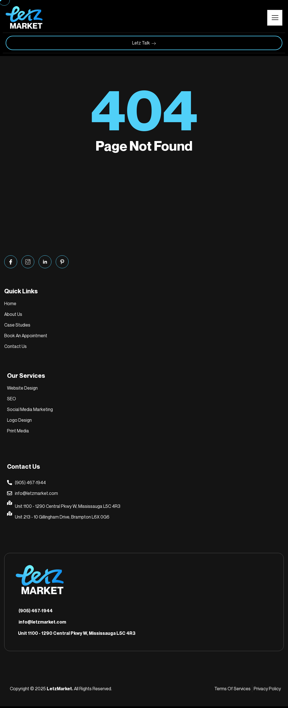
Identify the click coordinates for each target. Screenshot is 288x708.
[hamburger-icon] (274, 18)
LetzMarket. (60, 690)
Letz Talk (144, 43)
